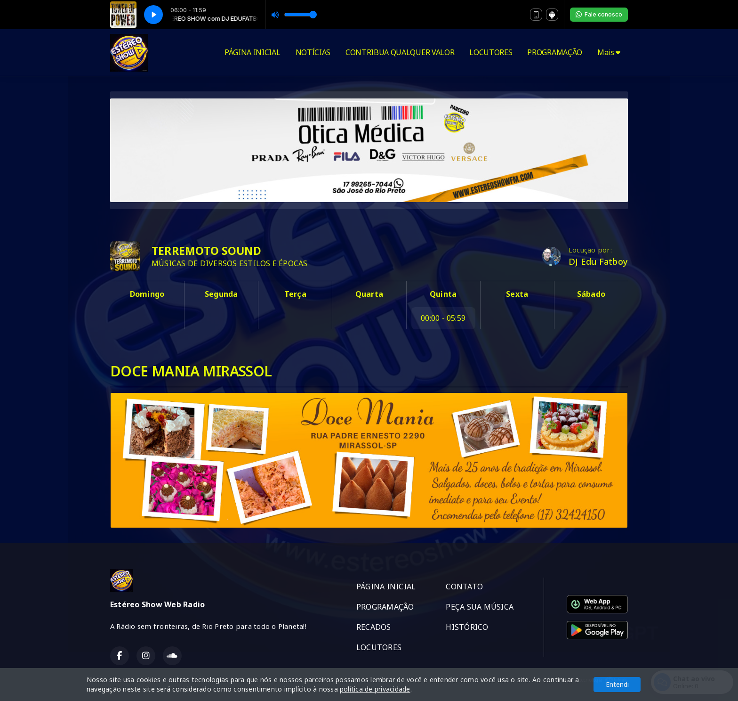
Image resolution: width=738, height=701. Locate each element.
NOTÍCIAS (313, 52)
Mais (608, 52)
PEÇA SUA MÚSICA (479, 607)
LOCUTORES (490, 52)
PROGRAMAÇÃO (554, 52)
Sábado (591, 294)
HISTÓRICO (467, 627)
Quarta (369, 294)
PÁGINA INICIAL (253, 52)
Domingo (147, 294)
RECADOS (373, 627)
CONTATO (464, 586)
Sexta (517, 294)
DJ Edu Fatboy (598, 261)
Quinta (443, 294)
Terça (295, 294)
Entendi (617, 684)
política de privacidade (375, 689)
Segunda (221, 294)
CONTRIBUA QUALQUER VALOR (399, 52)
